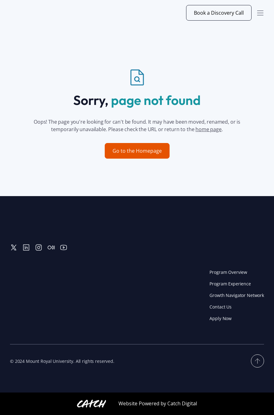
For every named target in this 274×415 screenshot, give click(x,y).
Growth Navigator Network (236, 295)
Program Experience (230, 284)
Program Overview (228, 272)
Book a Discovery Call (219, 12)
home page (208, 129)
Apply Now (220, 318)
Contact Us (220, 307)
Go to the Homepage (137, 150)
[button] (260, 13)
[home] (40, 13)
